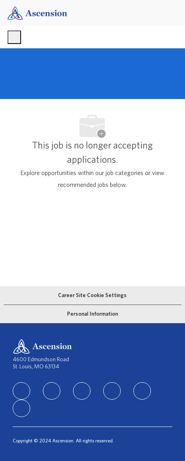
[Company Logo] (37, 13)
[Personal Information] (92, 314)
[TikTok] (112, 391)
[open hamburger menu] (14, 37)
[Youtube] (142, 391)
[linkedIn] (21, 391)
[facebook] (51, 391)
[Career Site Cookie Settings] (92, 295)
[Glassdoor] (21, 408)
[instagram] (82, 391)
